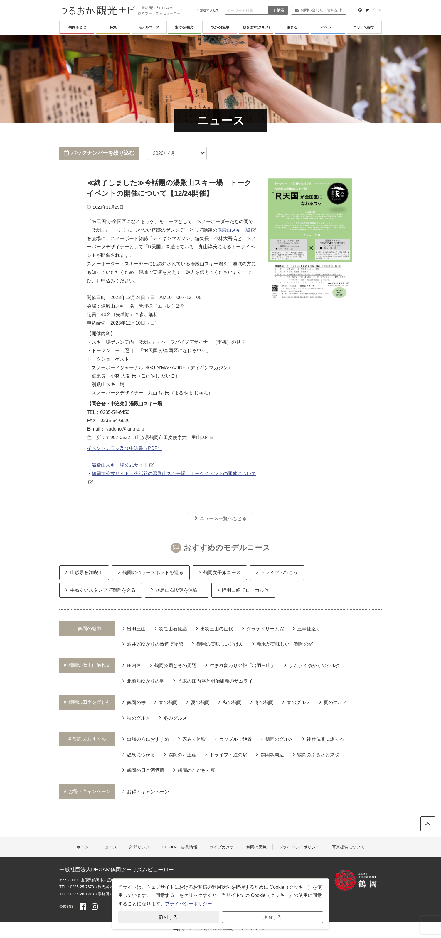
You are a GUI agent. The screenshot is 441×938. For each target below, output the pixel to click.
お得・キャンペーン (145, 791)
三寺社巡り (307, 628)
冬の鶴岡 (262, 702)
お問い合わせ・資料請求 (318, 10)
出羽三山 (134, 628)
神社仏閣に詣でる (323, 739)
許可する (168, 917)
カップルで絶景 (233, 739)
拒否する (272, 917)
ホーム (82, 847)
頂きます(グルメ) (256, 27)
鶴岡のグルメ (277, 739)
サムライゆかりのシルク (312, 665)
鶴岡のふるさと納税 (316, 754)
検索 (278, 10)
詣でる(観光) (185, 27)
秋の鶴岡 (230, 702)
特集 (113, 27)
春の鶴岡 (166, 702)
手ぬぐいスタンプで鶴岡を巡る (100, 590)
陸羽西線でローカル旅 (243, 590)
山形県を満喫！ (84, 572)
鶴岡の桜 (134, 702)
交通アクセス (208, 10)
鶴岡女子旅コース (220, 572)
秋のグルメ (136, 718)
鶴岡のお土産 (180, 754)
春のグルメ (296, 702)
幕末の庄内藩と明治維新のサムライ (213, 681)
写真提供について (348, 847)
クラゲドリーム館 (263, 628)
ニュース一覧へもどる (220, 518)
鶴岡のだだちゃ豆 (194, 770)
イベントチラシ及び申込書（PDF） (124, 448)
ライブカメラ (221, 847)
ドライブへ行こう (277, 572)
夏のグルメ (333, 702)
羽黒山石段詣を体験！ (176, 590)
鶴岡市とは (77, 27)
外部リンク (139, 847)
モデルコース (148, 27)
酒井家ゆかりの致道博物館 (152, 644)
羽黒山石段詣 (170, 628)
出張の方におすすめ (145, 739)
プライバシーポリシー (299, 847)
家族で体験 (192, 739)
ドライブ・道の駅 (226, 754)
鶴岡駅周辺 (270, 754)
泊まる (292, 27)
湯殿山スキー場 (233, 229)
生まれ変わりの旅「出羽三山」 (240, 665)
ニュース (109, 847)
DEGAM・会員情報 (179, 847)
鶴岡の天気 (256, 847)
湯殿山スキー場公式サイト (120, 465)
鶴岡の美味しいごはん (217, 644)
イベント (328, 27)
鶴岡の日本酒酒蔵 (143, 770)
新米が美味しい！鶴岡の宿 (282, 644)
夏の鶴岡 (198, 702)
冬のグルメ (173, 718)
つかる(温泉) (220, 27)
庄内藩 (131, 665)
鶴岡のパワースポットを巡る (151, 572)
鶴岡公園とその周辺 (173, 665)
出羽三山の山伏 (214, 628)
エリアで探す (363, 27)
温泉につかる (138, 754)
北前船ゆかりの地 (143, 681)
